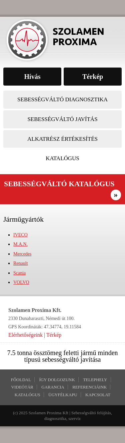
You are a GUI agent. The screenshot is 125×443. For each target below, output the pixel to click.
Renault (20, 263)
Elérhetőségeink (25, 335)
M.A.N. (20, 244)
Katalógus (62, 158)
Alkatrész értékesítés (62, 139)
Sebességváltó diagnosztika (62, 99)
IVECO (20, 234)
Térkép (53, 335)
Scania (19, 272)
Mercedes (22, 253)
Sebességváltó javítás (62, 119)
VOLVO (21, 282)
